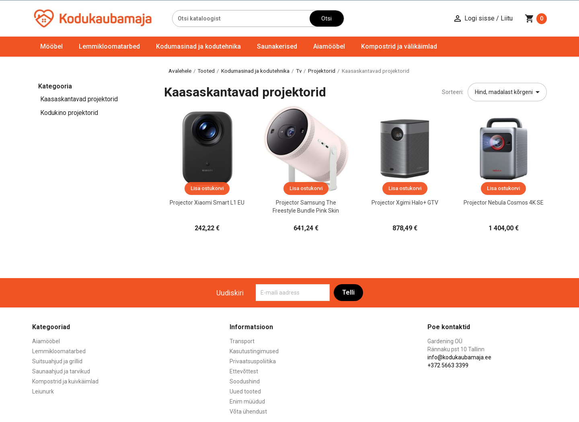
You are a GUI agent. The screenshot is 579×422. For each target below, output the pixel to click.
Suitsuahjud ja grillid (57, 361)
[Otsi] (241, 18)
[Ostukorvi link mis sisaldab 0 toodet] (536, 18)
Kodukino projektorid (69, 113)
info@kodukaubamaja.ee (459, 357)
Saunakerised (277, 46)
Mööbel (51, 46)
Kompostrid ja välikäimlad (399, 46)
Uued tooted (245, 391)
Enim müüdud (247, 401)
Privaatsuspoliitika (253, 361)
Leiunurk (43, 391)
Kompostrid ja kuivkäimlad (65, 381)
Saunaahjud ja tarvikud (61, 371)
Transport (242, 341)
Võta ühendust (248, 411)
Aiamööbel (329, 46)
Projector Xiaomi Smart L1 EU (207, 202)
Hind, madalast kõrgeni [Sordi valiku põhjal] (508, 92)
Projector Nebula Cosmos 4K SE (504, 202)
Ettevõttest (244, 371)
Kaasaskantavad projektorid (79, 99)
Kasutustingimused (254, 351)
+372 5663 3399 (447, 365)
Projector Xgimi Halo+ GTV (405, 202)
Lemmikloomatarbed (109, 46)
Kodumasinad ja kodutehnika (198, 46)
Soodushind (245, 381)
